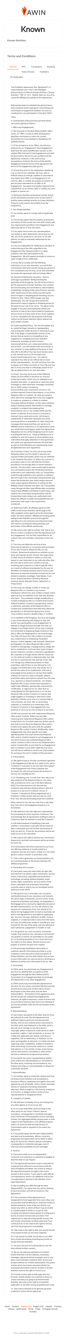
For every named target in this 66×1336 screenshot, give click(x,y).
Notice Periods (28, 72)
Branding (51, 67)
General (13, 67)
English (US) (38, 1306)
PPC (24, 67)
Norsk (30, 1309)
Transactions (36, 67)
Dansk (7, 1306)
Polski (37, 1309)
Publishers (44, 72)
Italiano (11, 1309)
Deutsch (15, 1306)
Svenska (33, 1311)
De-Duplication (16, 77)
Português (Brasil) (50, 1309)
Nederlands (21, 1309)
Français (57, 1306)
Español (49, 1306)
